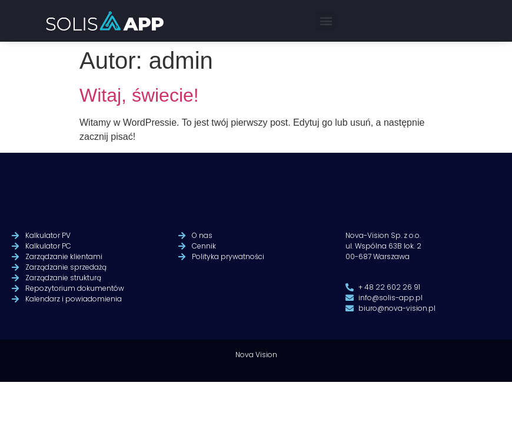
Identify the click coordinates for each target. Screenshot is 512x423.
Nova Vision (256, 367)
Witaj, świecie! (139, 95)
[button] (325, 20)
